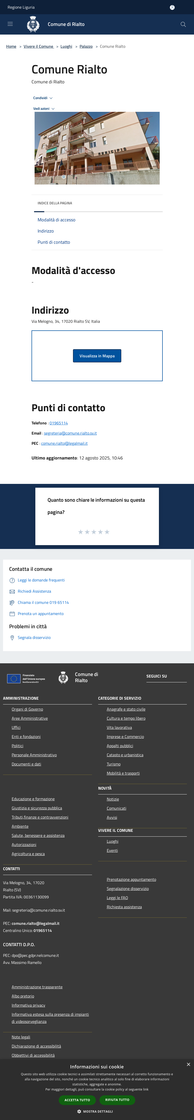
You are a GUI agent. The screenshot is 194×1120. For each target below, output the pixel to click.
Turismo (114, 764)
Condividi (43, 98)
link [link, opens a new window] (145, 1089)
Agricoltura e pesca (28, 854)
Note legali (21, 1037)
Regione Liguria (21, 7)
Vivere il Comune (39, 46)
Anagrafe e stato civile (126, 709)
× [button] (188, 1065)
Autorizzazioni (24, 844)
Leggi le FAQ (117, 898)
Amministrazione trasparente (37, 987)
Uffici (16, 727)
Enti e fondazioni (26, 736)
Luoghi (66, 46)
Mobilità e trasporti (123, 773)
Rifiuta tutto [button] (117, 1100)
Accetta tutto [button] (77, 1100)
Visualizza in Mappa (97, 356)
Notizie (113, 799)
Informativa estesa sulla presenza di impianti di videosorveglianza (50, 1017)
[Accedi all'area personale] (172, 7)
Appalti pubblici (120, 746)
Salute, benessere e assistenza (38, 835)
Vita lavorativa (119, 727)
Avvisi (112, 817)
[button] (97, 1111)
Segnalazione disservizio (128, 888)
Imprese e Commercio (125, 736)
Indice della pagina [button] (55, 203)
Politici (17, 746)
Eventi (112, 850)
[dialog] (97, 1089)
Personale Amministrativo (34, 755)
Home (11, 46)
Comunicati (116, 808)
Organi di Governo (27, 709)
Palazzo (86, 46)
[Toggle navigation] (10, 24)
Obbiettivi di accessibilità (33, 1055)
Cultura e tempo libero (126, 718)
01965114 (59, 423)
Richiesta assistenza (124, 907)
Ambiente (20, 826)
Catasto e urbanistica (125, 755)
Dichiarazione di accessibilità (36, 1046)
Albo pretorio (23, 996)
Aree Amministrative (30, 718)
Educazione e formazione (33, 799)
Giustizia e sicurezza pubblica (37, 808)
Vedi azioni (44, 109)
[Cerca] (183, 24)
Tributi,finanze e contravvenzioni (40, 817)
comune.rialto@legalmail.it (64, 443)
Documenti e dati (26, 764)
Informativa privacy (28, 1005)
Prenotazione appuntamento (131, 879)
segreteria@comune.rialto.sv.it (70, 433)
